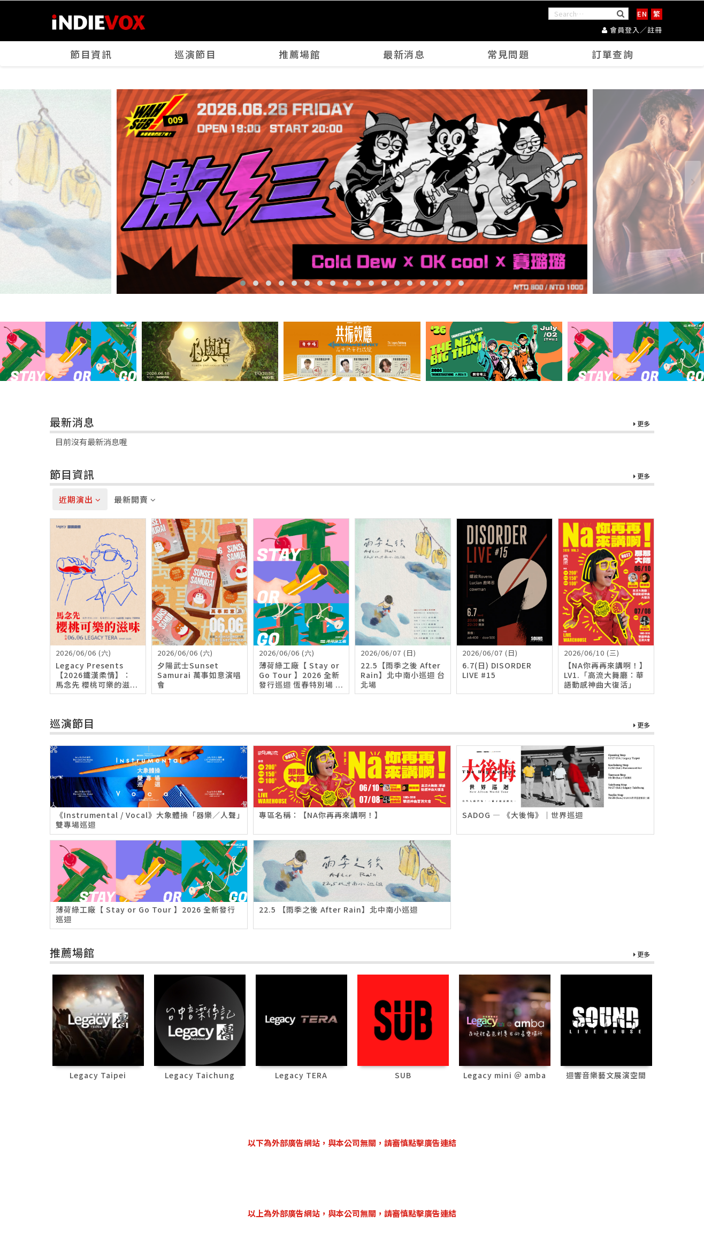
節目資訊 (91, 54)
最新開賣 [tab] (135, 499)
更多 (641, 423)
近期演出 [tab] (80, 499)
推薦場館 (300, 54)
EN (642, 14)
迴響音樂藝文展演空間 (606, 1075)
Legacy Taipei (98, 1075)
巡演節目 (195, 54)
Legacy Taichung (200, 1075)
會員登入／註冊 (632, 30)
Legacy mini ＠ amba (504, 1075)
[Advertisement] (352, 1178)
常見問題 (508, 54)
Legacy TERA (301, 1075)
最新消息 (404, 54)
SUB (403, 1075)
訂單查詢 (613, 54)
